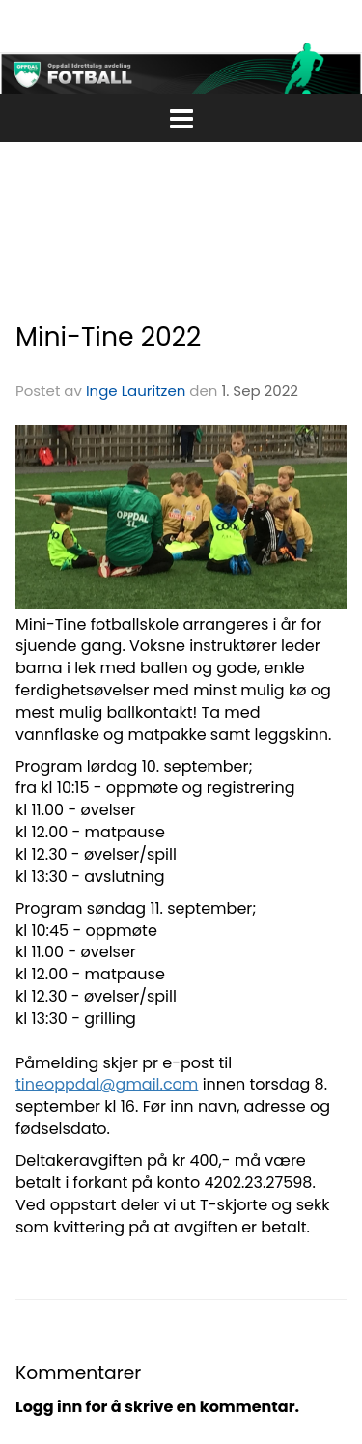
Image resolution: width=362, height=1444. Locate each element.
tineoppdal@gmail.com (106, 1084)
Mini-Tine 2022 (108, 336)
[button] (181, 115)
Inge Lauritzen (135, 391)
